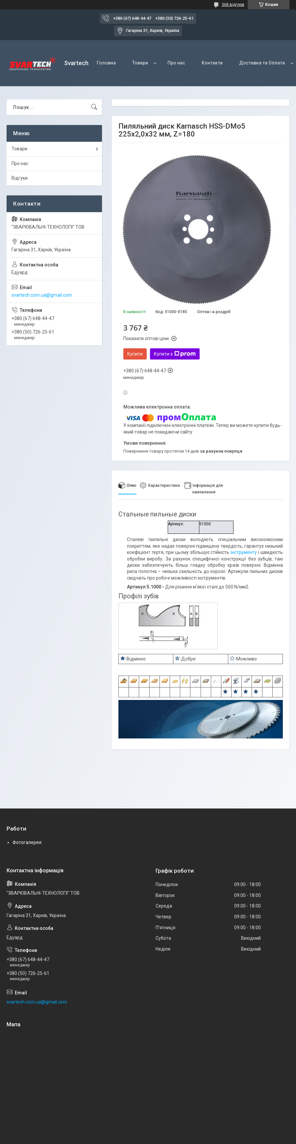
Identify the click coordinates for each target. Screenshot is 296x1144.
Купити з (175, 354)
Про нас (176, 62)
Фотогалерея (26, 842)
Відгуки (20, 178)
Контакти (212, 62)
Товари (140, 62)
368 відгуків (233, 4)
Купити (135, 354)
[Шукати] (94, 107)
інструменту (244, 552)
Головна (106, 62)
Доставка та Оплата (262, 62)
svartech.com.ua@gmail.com (42, 295)
